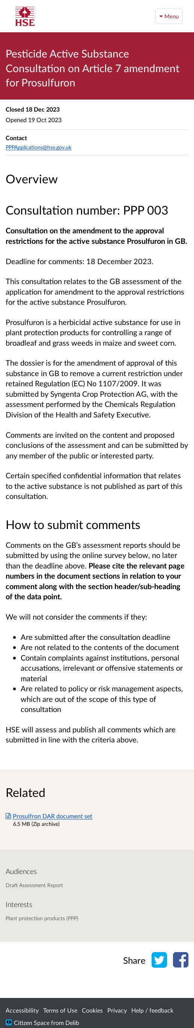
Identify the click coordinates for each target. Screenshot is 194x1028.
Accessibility (22, 1010)
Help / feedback (152, 1010)
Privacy (117, 1010)
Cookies (92, 1010)
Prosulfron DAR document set (49, 815)
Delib (72, 1022)
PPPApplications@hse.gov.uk (38, 147)
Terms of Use (60, 1010)
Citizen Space (32, 1022)
